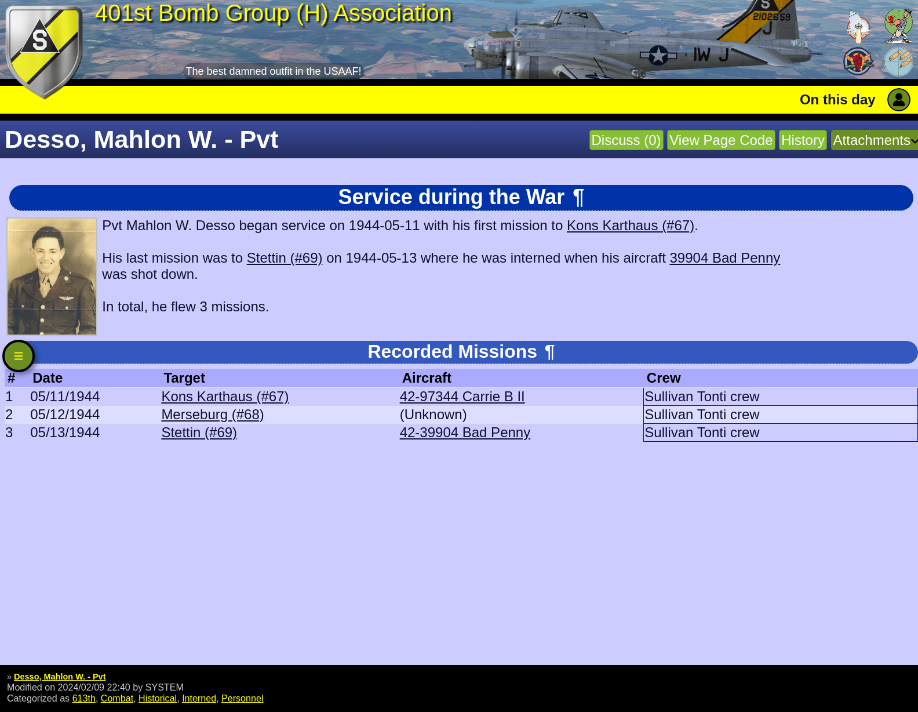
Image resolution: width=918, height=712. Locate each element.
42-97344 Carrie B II (462, 396)
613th (84, 698)
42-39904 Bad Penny (465, 432)
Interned (199, 698)
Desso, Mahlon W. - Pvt (59, 676)
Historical (158, 698)
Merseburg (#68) (212, 414)
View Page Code (721, 140)
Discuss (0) (626, 140)
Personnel (242, 698)
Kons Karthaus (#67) (630, 225)
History (803, 140)
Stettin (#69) (285, 258)
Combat (117, 698)
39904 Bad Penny (724, 258)
